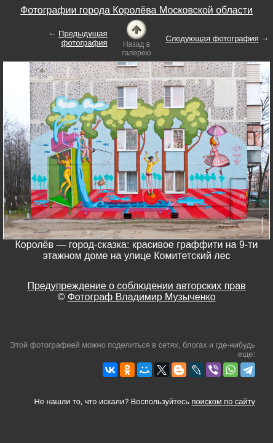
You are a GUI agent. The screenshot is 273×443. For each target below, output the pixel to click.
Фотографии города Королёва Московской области (136, 10)
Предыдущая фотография (83, 38)
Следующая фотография (211, 38)
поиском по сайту (223, 401)
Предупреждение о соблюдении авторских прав (136, 286)
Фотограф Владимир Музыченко (142, 297)
